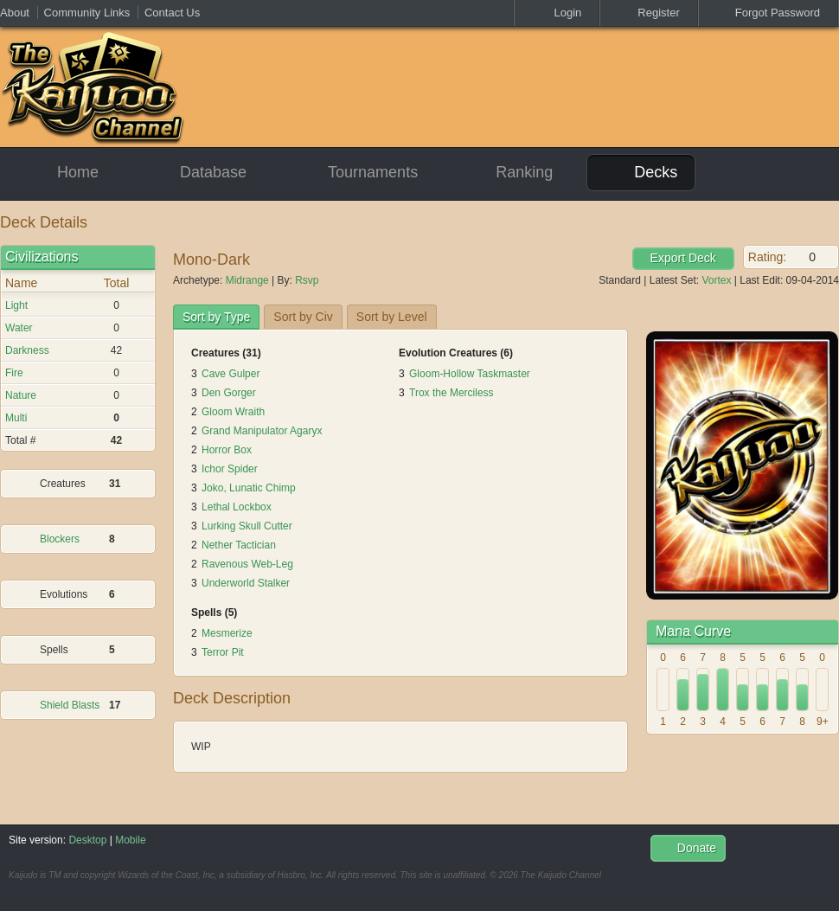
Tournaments (358, 173)
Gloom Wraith (233, 412)
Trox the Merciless (451, 393)
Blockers (60, 539)
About (14, 12)
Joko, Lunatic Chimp (249, 488)
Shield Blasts (69, 705)
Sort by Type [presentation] (216, 317)
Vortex (716, 280)
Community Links (87, 12)
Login (557, 12)
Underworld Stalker (246, 583)
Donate (688, 848)
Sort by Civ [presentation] (302, 317)
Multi (16, 418)
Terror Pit (223, 652)
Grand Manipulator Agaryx (262, 431)
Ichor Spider (230, 469)
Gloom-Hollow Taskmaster (469, 374)
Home (62, 173)
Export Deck (683, 258)
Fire (14, 373)
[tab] (216, 317)
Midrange (247, 280)
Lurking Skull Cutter (247, 526)
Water (19, 328)
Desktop (87, 840)
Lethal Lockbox (237, 507)
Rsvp (306, 280)
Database (199, 173)
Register (648, 12)
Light (16, 305)
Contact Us (172, 12)
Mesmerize (227, 633)
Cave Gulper (230, 374)
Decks (641, 172)
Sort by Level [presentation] (391, 317)
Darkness (27, 350)
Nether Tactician (239, 545)
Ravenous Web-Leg (247, 564)
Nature (20, 395)
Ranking (511, 172)
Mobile (130, 840)
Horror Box (227, 450)
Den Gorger (229, 393)
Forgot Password (768, 12)
